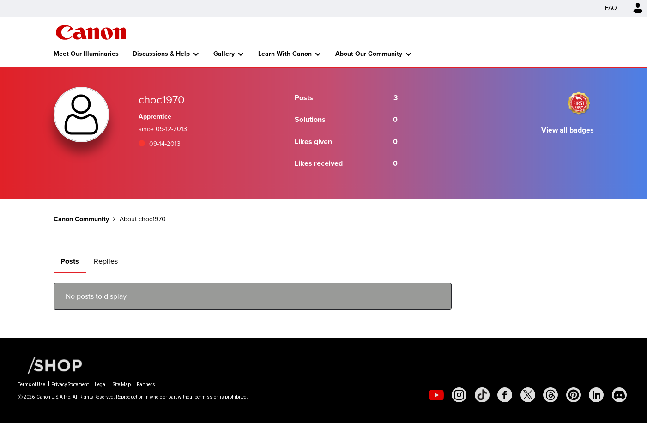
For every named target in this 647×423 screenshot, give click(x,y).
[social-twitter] (527, 394)
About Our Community (368, 54)
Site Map (122, 384)
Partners (146, 384)
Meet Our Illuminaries (86, 54)
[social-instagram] (459, 394)
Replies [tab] (106, 261)
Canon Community (91, 32)
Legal (101, 384)
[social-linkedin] (596, 394)
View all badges (567, 130)
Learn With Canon (285, 54)
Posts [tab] (69, 261)
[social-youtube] (436, 394)
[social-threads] (550, 394)
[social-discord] (619, 394)
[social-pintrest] (573, 394)
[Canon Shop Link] (50, 365)
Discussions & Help (161, 54)
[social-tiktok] (482, 394)
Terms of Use (31, 384)
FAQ (611, 8)
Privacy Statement (70, 384)
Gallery (224, 54)
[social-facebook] (504, 394)
